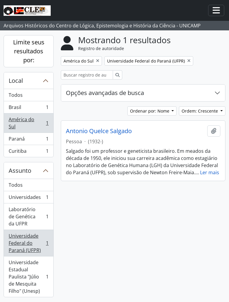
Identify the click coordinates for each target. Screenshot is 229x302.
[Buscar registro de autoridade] (87, 75)
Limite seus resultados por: (28, 51)
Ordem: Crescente (200, 111)
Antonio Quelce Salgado (99, 131)
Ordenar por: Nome (150, 111)
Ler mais (209, 172)
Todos (16, 95)
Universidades (28, 198)
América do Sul (28, 123)
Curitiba (28, 152)
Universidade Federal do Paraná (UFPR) (28, 243)
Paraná (28, 140)
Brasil (28, 108)
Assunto (20, 170)
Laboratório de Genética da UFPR (28, 216)
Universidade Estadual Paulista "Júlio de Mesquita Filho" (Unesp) (28, 276)
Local (16, 81)
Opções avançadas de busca (105, 93)
